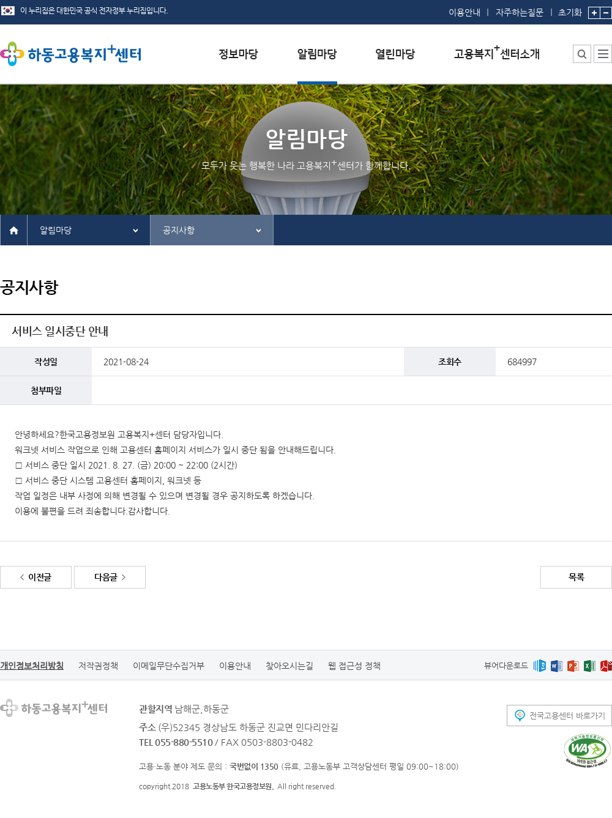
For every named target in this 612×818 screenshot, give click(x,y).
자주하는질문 (519, 12)
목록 (576, 577)
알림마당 (56, 230)
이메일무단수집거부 (168, 666)
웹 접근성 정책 (354, 666)
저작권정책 (98, 666)
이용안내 (464, 12)
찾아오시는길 (289, 666)
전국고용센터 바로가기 (567, 715)
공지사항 (179, 230)
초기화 (570, 8)
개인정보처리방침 (32, 666)
